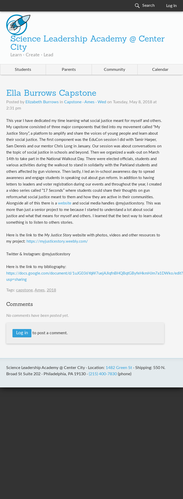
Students (23, 69)
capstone (24, 290)
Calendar (160, 69)
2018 (51, 290)
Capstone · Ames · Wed (85, 102)
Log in (22, 333)
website (64, 203)
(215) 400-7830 (103, 374)
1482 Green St (119, 368)
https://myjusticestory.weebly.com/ (57, 241)
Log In (171, 6)
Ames (40, 290)
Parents (69, 69)
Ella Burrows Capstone (51, 94)
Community (114, 69)
